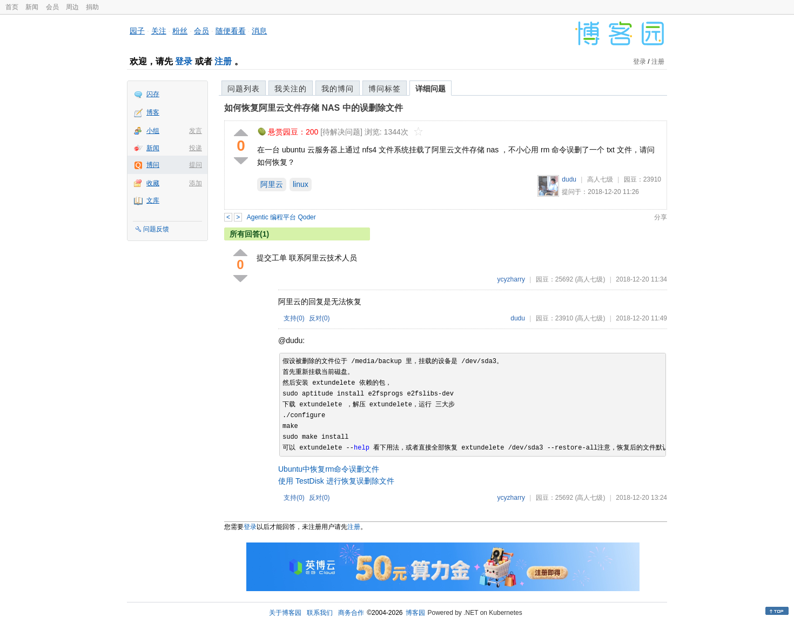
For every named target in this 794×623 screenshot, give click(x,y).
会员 (52, 7)
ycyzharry (511, 279)
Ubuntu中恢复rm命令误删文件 (328, 469)
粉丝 (179, 30)
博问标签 (384, 88)
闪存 (152, 94)
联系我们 (320, 613)
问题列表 (243, 88)
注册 (223, 61)
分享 (660, 217)
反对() (319, 318)
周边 (72, 7)
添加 (195, 183)
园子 (137, 30)
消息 (259, 30)
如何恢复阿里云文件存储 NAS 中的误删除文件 (313, 107)
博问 (152, 165)
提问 (195, 165)
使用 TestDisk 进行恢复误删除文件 (336, 481)
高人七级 (600, 179)
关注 (158, 30)
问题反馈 (156, 229)
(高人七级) (590, 279)
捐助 (92, 7)
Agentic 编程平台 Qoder (281, 217)
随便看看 (231, 30)
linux (300, 184)
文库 (152, 200)
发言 (195, 131)
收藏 (152, 183)
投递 (195, 148)
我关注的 (290, 88)
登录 (183, 61)
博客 (152, 112)
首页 (11, 7)
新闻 (31, 7)
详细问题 (430, 88)
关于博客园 (285, 613)
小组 (152, 131)
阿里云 (271, 184)
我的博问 (337, 88)
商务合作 (351, 613)
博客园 (415, 613)
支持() (294, 318)
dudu (569, 179)
